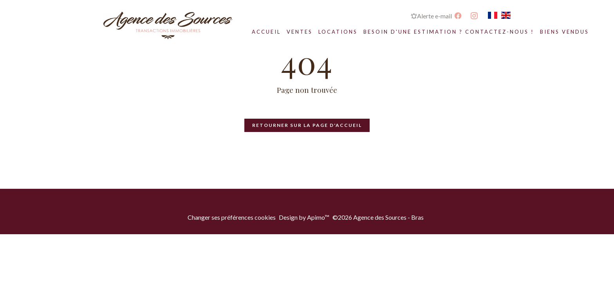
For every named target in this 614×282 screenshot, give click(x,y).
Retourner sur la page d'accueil (307, 125)
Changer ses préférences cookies (232, 217)
